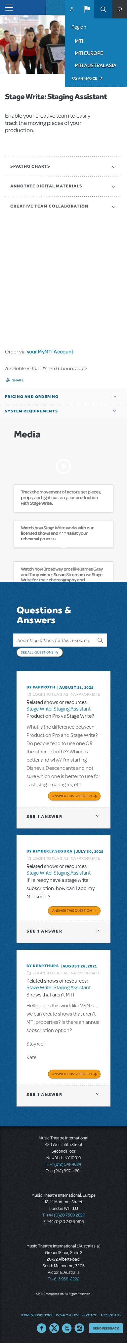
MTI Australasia (95, 65)
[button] (86, 9)
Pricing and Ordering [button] (32, 396)
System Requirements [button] (31, 411)
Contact (89, 1315)
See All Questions (37, 652)
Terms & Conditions (36, 1315)
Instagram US (79, 1328)
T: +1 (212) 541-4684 (63, 1164)
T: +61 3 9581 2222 (63, 1279)
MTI (79, 41)
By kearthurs (42, 966)
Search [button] (103, 9)
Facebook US (42, 1328)
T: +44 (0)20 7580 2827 (63, 1215)
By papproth (41, 687)
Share (18, 380)
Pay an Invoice (84, 78)
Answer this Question (72, 796)
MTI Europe (89, 53)
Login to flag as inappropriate (67, 694)
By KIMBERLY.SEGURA (49, 851)
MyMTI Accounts (72, 9)
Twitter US (54, 1328)
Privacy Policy (67, 1315)
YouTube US (67, 1328)
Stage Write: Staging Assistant (58, 709)
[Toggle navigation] (7, 7)
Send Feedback (106, 1328)
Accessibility (111, 1315)
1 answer (44, 816)
